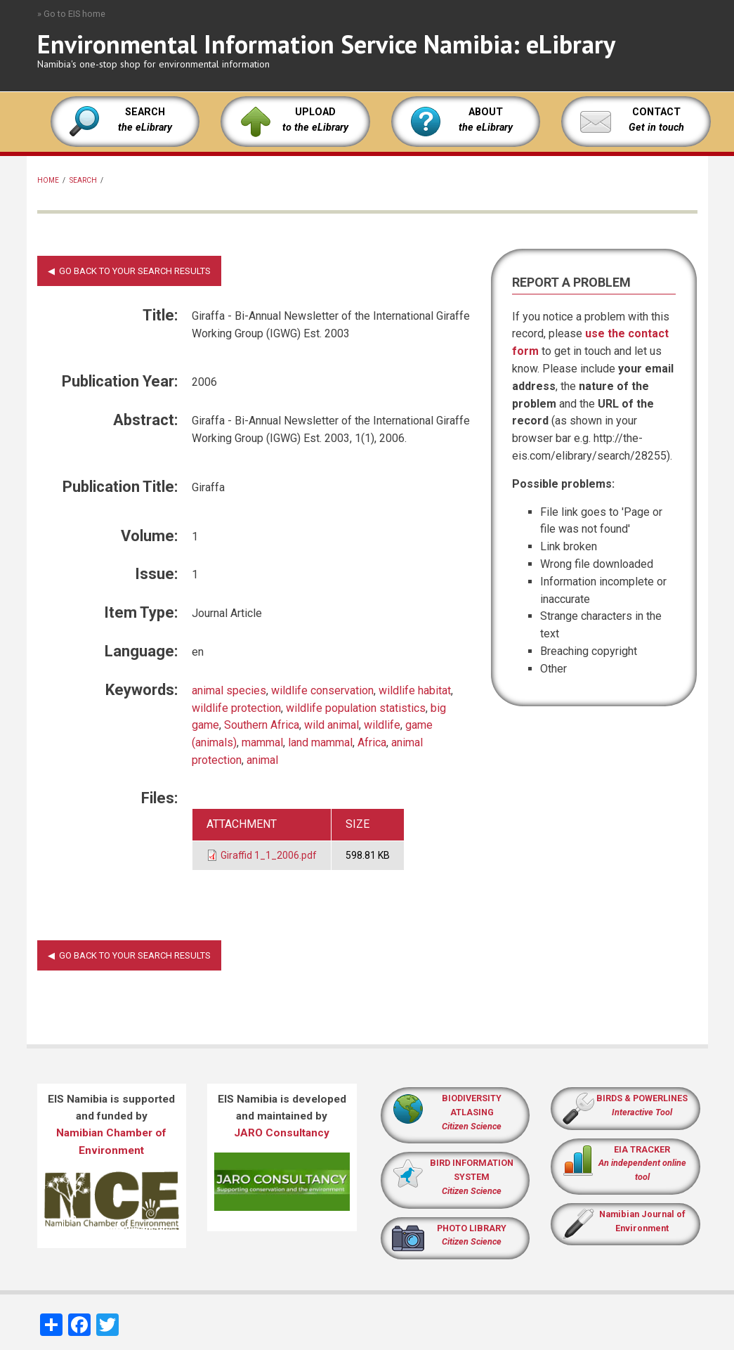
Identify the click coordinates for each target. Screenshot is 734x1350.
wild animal (331, 725)
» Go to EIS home (71, 13)
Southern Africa (261, 725)
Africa (372, 742)
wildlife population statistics (356, 708)
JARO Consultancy (281, 1133)
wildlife (382, 725)
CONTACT (656, 112)
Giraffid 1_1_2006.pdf (269, 855)
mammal (262, 742)
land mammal (320, 742)
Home (48, 180)
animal (262, 760)
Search (83, 180)
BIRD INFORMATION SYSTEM (471, 1176)
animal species (229, 690)
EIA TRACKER (642, 1149)
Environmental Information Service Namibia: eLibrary (326, 43)
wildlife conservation (322, 690)
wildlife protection (236, 708)
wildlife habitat (415, 690)
